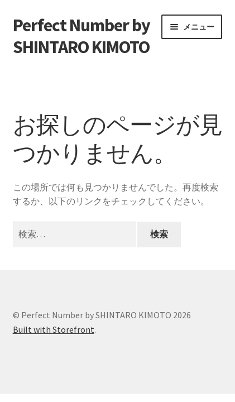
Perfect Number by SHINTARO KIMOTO (81, 36)
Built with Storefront (53, 329)
